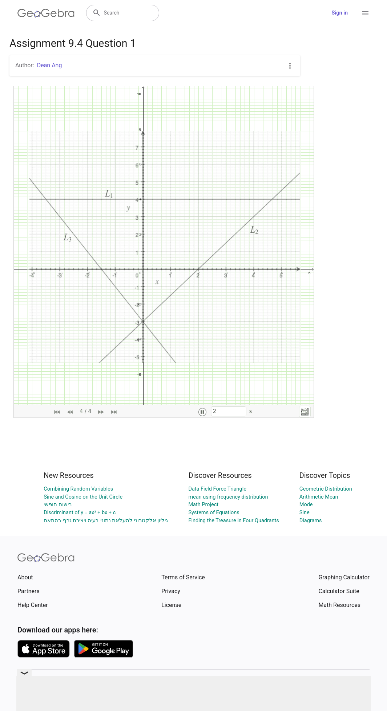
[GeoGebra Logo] (45, 13)
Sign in (340, 13)
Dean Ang (49, 65)
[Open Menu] (365, 13)
